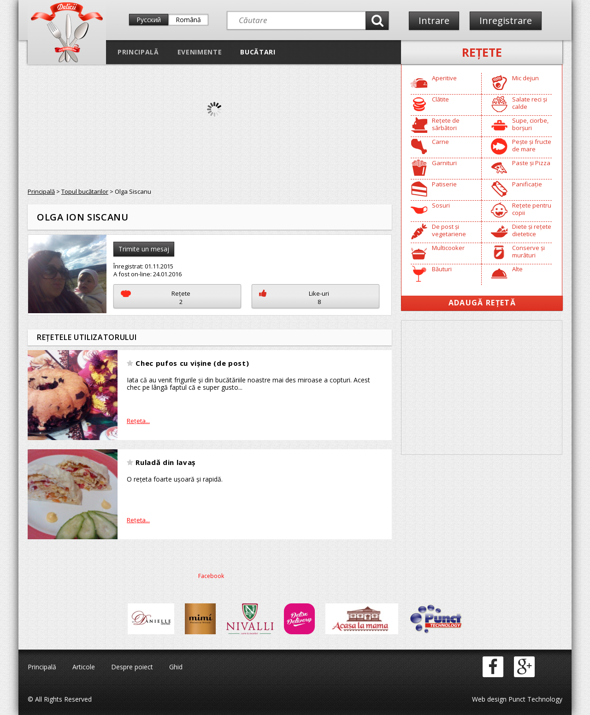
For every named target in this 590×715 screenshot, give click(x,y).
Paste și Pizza (531, 163)
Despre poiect (132, 666)
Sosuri (441, 205)
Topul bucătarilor (84, 191)
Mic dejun (525, 78)
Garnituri (444, 163)
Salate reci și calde (529, 103)
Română (188, 19)
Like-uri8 (294, 297)
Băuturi (442, 269)
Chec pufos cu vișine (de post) (192, 363)
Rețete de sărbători (446, 124)
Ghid (176, 666)
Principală (138, 52)
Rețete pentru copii (531, 209)
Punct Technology (534, 699)
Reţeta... (138, 420)
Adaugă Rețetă (482, 303)
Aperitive (444, 78)
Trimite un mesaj (143, 248)
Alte (517, 269)
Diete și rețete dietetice (531, 230)
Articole (83, 666)
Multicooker (448, 248)
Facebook (211, 576)
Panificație (527, 184)
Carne (440, 141)
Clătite (440, 99)
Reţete (482, 52)
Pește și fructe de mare (531, 145)
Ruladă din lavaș (165, 462)
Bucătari (257, 52)
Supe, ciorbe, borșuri (530, 124)
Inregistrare (505, 20)
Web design (489, 699)
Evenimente (199, 52)
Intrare (434, 20)
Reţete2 (155, 297)
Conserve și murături (528, 251)
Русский (148, 19)
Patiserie (444, 184)
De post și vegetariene (449, 230)
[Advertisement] (482, 387)
